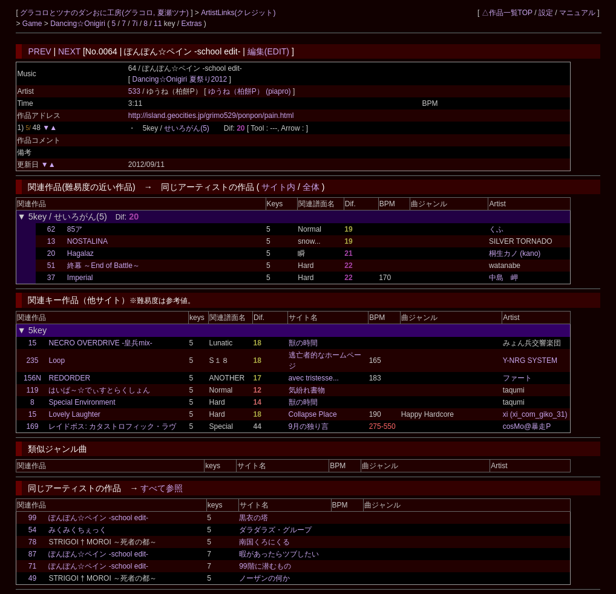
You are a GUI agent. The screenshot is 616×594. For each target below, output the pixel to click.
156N (32, 378)
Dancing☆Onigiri (78, 23)
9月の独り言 (309, 426)
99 (32, 518)
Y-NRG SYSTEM (530, 360)
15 (32, 343)
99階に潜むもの (264, 566)
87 (32, 554)
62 (51, 229)
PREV (39, 51)
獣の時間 (303, 343)
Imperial (80, 277)
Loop (56, 360)
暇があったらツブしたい (279, 554)
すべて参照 (161, 488)
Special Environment (81, 402)
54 (32, 530)
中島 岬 (503, 277)
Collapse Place (313, 414)
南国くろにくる (264, 542)
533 (134, 91)
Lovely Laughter (74, 414)
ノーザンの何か (264, 578)
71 (32, 566)
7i (134, 23)
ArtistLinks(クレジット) (238, 12)
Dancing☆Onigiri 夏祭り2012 (179, 79)
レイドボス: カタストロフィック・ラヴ (112, 426)
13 (51, 241)
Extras (191, 23)
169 (32, 426)
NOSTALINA (87, 241)
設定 (546, 12)
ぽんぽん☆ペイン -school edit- (98, 518)
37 (51, 277)
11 (158, 23)
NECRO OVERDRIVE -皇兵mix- (100, 343)
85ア (74, 229)
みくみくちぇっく (77, 530)
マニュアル (577, 12)
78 (32, 542)
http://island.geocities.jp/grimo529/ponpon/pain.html (211, 115)
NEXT (69, 51)
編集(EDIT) (268, 51)
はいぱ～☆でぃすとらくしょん (99, 390)
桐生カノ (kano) (514, 253)
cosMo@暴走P (527, 426)
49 (32, 578)
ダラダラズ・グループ (275, 530)
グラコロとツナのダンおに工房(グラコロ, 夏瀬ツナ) (105, 12)
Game (33, 23)
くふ (496, 229)
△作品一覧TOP (507, 12)
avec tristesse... (314, 378)
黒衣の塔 (253, 518)
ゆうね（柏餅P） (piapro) (250, 91)
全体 (311, 187)
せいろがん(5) (186, 128)
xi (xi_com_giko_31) (535, 414)
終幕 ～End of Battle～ (103, 265)
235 (32, 360)
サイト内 (278, 187)
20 (51, 253)
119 (32, 390)
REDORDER (69, 378)
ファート (517, 378)
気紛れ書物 (307, 390)
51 (51, 265)
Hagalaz (80, 253)
